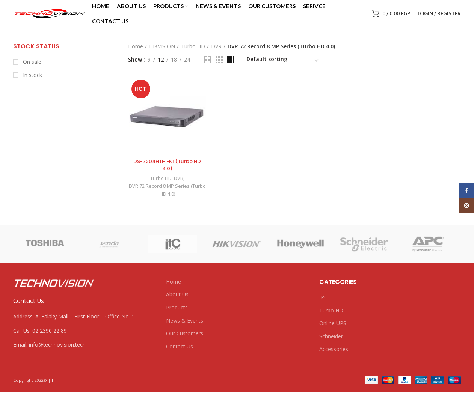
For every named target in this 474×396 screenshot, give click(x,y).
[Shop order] (283, 67)
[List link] (84, 337)
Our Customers (184, 339)
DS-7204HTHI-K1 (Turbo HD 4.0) (167, 171)
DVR (216, 52)
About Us (177, 300)
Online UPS (332, 329)
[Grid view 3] (219, 66)
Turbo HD (193, 52)
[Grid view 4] (230, 66)
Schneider (331, 342)
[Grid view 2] (207, 66)
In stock (31, 81)
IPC (323, 303)
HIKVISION (162, 52)
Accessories (333, 355)
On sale (31, 68)
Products (177, 313)
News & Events (184, 326)
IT (54, 386)
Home (135, 52)
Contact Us (179, 352)
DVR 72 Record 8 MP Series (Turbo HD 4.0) (167, 197)
